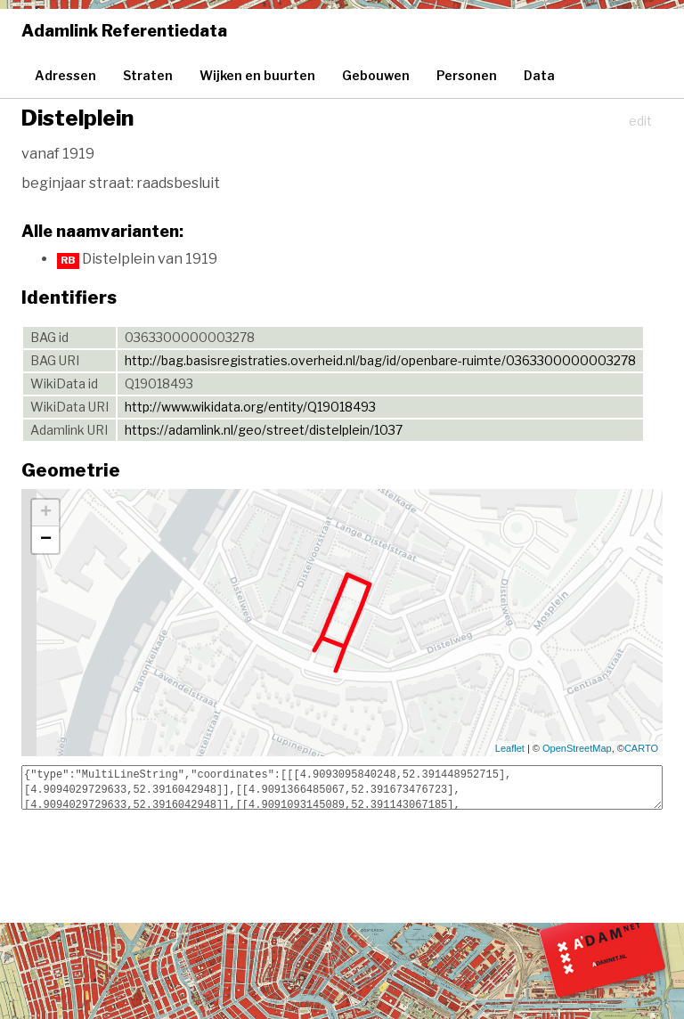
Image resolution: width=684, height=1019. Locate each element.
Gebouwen (376, 75)
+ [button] (46, 513)
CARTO (641, 748)
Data (539, 75)
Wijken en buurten (257, 75)
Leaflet (510, 748)
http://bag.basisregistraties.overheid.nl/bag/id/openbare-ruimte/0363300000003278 (380, 360)
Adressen (65, 75)
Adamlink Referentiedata (124, 30)
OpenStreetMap (577, 748)
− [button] (46, 539)
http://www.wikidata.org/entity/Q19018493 (250, 406)
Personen (466, 75)
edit (640, 120)
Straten (148, 75)
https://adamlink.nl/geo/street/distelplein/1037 (264, 429)
